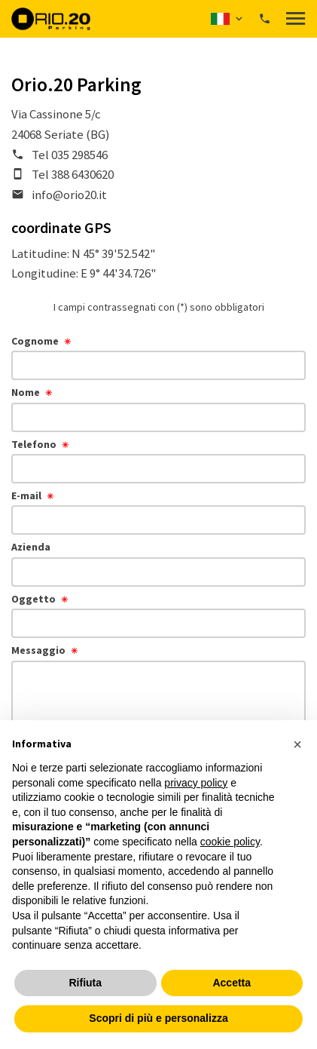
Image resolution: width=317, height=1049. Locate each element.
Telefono (33, 444)
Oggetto (33, 599)
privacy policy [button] (195, 783)
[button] (228, 19)
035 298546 (79, 154)
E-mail (26, 495)
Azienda (30, 547)
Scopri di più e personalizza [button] (158, 1018)
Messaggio (38, 650)
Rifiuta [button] (85, 983)
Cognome (35, 341)
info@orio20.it (69, 194)
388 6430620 (82, 174)
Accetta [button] (231, 983)
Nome (25, 392)
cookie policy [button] (230, 842)
